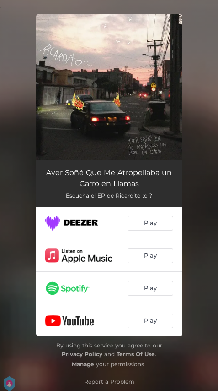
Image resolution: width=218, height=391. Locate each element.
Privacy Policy (82, 354)
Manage (83, 364)
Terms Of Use (136, 354)
